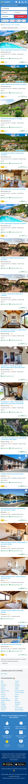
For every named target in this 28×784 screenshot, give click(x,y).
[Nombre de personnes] (7, 16)
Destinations (5, 20)
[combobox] (14, 8)
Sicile (2, 683)
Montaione (17, 702)
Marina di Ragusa (19, 710)
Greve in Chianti (19, 708)
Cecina (16, 706)
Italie (2, 681)
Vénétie (3, 687)
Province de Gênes (19, 690)
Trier (23, 20)
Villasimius (17, 704)
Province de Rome (19, 692)
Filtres (12, 20)
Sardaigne (17, 685)
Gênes (16, 698)
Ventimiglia (3, 708)
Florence (3, 710)
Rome (16, 700)
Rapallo (2, 702)
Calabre (17, 688)
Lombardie (3, 685)
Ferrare (16, 694)
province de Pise (5, 690)
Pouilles (17, 687)
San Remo (3, 706)
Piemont (3, 688)
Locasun (23, 757)
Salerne (3, 692)
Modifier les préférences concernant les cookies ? (14, 778)
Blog (24, 756)
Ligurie (16, 683)
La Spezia (3, 694)
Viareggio (3, 704)
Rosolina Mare (4, 698)
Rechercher (21, 16)
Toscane (17, 681)
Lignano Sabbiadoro (6, 700)
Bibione (17, 696)
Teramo (3, 696)
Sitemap (18, 757)
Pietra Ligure (4, 673)
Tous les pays (12, 757)
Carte (18, 20)
